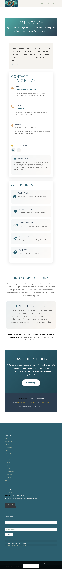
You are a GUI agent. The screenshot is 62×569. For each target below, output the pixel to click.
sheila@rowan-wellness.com (26, 89)
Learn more (35, 565)
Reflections (10, 468)
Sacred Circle (8, 460)
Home (6, 438)
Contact (9, 477)
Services (8, 444)
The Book (7, 462)
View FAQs (31, 383)
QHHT (7, 450)
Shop (6, 480)
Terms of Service (22, 545)
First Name (8, 520)
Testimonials (10, 471)
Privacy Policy (11, 545)
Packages (9, 447)
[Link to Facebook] (51, 3)
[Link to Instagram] (48, 3)
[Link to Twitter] (53, 3)
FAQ (7, 457)
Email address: (31, 528)
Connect (7, 465)
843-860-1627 (20, 108)
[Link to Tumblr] (56, 3)
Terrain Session (10, 453)
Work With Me (8, 441)
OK (26, 565)
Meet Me (9, 474)
